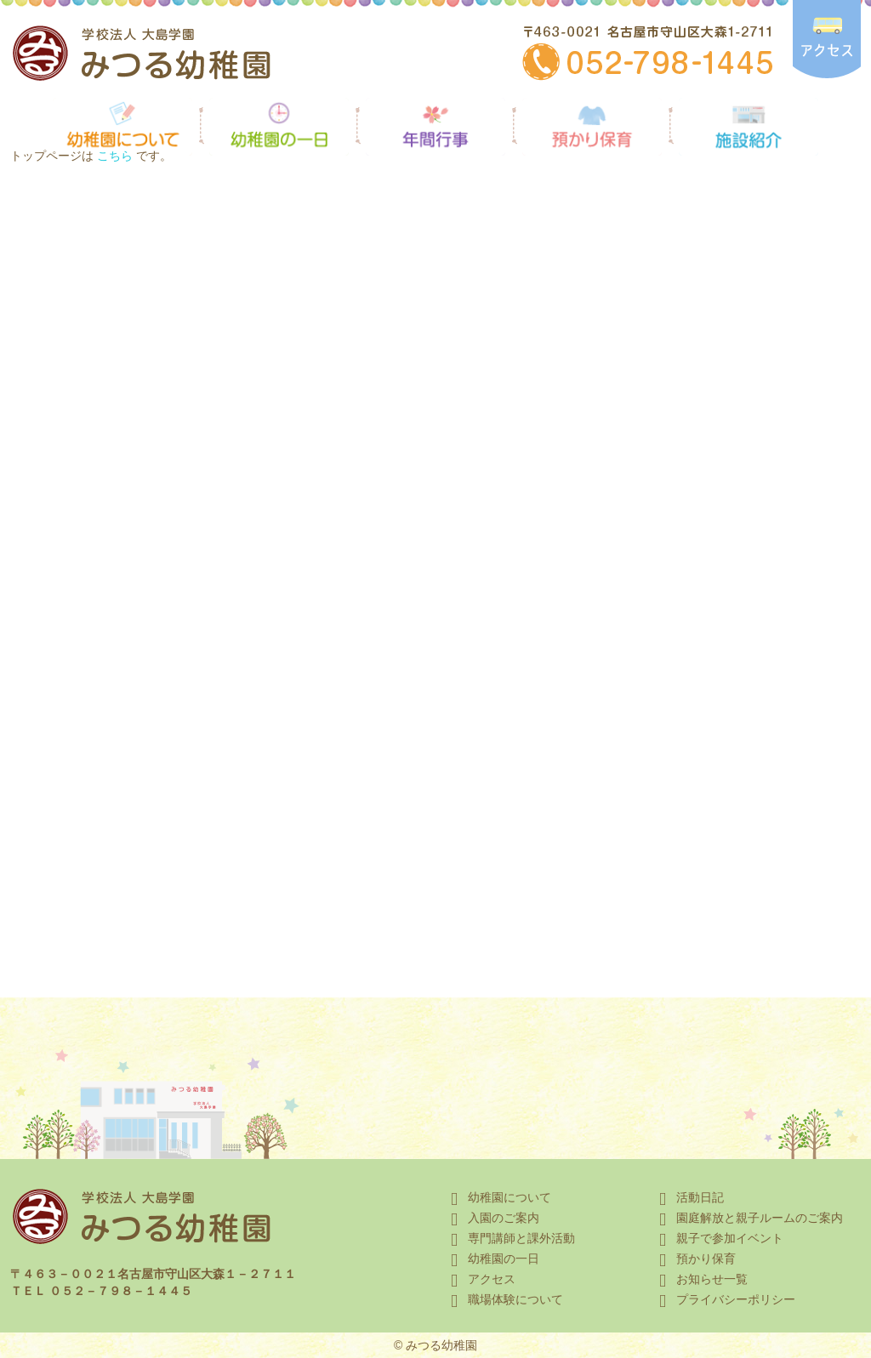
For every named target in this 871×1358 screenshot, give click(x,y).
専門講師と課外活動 (509, 1238)
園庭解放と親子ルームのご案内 (747, 1217)
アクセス (479, 1279)
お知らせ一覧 (700, 1279)
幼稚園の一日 (491, 1258)
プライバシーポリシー (723, 1299)
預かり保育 (694, 1258)
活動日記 (688, 1197)
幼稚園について (497, 1197)
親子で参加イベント (717, 1238)
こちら (115, 155)
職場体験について (503, 1299)
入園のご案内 (491, 1217)
